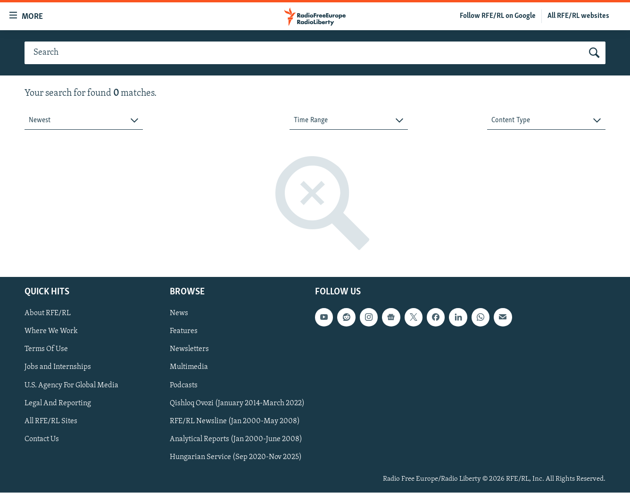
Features (184, 331)
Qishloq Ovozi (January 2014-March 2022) (237, 403)
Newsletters (189, 349)
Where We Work (51, 331)
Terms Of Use (46, 349)
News (179, 314)
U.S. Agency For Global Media (71, 385)
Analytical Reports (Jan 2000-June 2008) (236, 439)
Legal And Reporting (58, 403)
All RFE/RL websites (578, 16)
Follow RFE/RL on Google (498, 16)
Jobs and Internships (58, 367)
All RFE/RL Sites (51, 421)
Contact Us (42, 439)
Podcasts (184, 385)
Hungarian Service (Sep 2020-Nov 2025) (236, 457)
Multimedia (189, 367)
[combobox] (84, 120)
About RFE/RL (48, 314)
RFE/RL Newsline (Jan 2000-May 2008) (235, 421)
